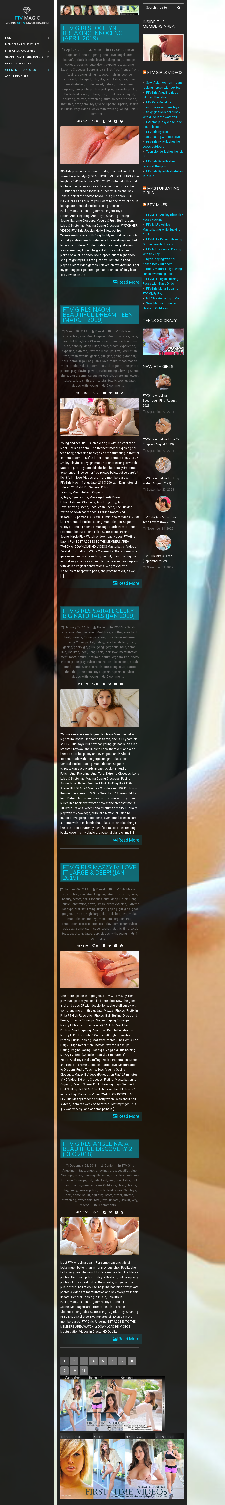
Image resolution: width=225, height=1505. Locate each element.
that (64, 104)
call (118, 60)
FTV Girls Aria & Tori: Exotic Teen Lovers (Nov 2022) (161, 520)
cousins (82, 64)
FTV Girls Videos (165, 72)
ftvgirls (71, 74)
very (77, 109)
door (110, 637)
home (74, 361)
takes (67, 380)
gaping (82, 74)
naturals (94, 656)
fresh (74, 356)
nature (106, 656)
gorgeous (112, 647)
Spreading (95, 375)
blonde (90, 60)
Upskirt (122, 104)
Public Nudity (73, 94)
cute (92, 64)
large (96, 913)
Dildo (95, 346)
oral (110, 918)
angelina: (102, 1170)
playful (82, 371)
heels (80, 913)
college (70, 64)
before (77, 899)
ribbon (117, 661)
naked (84, 366)
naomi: (94, 366)
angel (121, 55)
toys (93, 104)
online (128, 84)
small (112, 94)
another (117, 632)
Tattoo (131, 666)
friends (125, 69)
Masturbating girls (161, 190)
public (132, 89)
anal (77, 55)
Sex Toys (130, 1190)
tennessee (128, 99)
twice (101, 104)
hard (65, 361)
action (74, 336)
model (90, 84)
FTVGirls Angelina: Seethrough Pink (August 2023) (160, 400)
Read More (128, 282)
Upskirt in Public (123, 671)
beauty (66, 899)
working (112, 109)
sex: (103, 94)
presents (121, 89)
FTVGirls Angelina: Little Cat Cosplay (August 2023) (162, 442)
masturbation (75, 84)
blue (99, 60)
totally (112, 380)
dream (114, 346)
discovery (102, 1175)
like (102, 79)
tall (75, 380)
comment (111, 341)
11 (83, 1370)
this (70, 104)
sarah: (134, 661)
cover (101, 637)
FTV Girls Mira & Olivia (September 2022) (157, 558)
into (95, 79)
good (105, 74)
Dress (101, 904)
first (109, 69)
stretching (95, 99)
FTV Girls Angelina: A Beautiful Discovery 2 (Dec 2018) (97, 1149)
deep (87, 346)
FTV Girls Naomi (123, 331)
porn (116, 923)
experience (113, 64)
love (132, 79)
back (134, 336)
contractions (128, 341)
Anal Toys (109, 55)
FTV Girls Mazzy (125, 889)
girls (97, 74)
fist (92, 642)
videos (85, 109)
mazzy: (92, 918)
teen (82, 380)
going (118, 356)
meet (64, 366)
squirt (130, 94)
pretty (123, 923)
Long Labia (113, 79)
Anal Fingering (91, 55)
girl (90, 74)
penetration (70, 923)
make (113, 361)
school (94, 94)
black (80, 60)
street (118, 1195)
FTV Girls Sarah (124, 627)
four (124, 642)
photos (95, 89)
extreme (128, 64)
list (70, 652)
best (67, 637)
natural (109, 84)
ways (95, 109)
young (124, 109)
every (110, 904)
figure (91, 69)
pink (104, 89)
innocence (124, 74)
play (110, 89)
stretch (81, 99)
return (107, 661)
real (85, 94)
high (113, 74)
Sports (86, 666)
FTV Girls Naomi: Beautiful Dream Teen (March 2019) (98, 314)
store (108, 1195)
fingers (101, 69)
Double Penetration (73, 904)
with (103, 109)
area (129, 55)
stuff (106, 99)
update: (111, 104)
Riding (112, 371)
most (99, 84)
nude (119, 84)
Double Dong (128, 899)
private (92, 371)
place (75, 661)
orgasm (67, 89)
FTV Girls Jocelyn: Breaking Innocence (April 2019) (94, 33)
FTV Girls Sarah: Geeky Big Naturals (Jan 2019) (99, 613)
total (85, 104)
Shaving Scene (128, 371)
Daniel (97, 50)
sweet (115, 99)
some (121, 94)
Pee (77, 89)
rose (125, 661)
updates (86, 933)
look (124, 79)
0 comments (115, 385)
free (116, 69)
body (85, 341)
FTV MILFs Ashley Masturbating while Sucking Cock (161, 229)
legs (82, 361)
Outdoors (109, 1185)
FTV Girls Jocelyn (122, 50)
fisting (100, 642)
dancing (77, 346)
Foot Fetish (129, 351)
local (84, 652)
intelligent (84, 79)
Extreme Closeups (73, 69)
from (135, 69)
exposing (68, 351)
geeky (78, 647)
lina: (111, 1180)
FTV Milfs (157, 204)
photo (85, 89)
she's (64, 375)
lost (117, 913)
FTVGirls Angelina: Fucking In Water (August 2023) (162, 481)
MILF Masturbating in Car (163, 298)
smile (73, 375)
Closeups (129, 60)
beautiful (69, 60)
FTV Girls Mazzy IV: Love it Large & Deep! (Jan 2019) (99, 872)
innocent (70, 79)
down (100, 64)
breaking (109, 60)
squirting (69, 99)
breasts (77, 637)
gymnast (129, 356)
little (76, 652)
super (97, 928)
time (78, 104)
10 (74, 1370)
